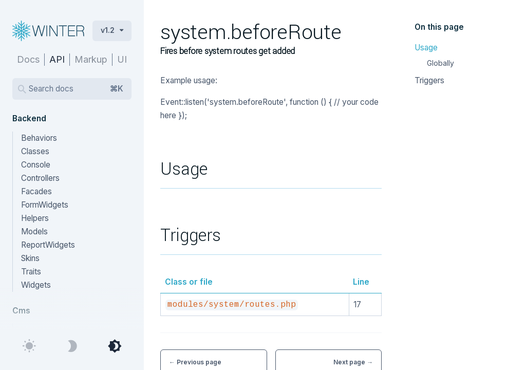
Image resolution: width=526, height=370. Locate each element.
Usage (426, 47)
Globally (440, 63)
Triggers (429, 80)
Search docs (76, 89)
